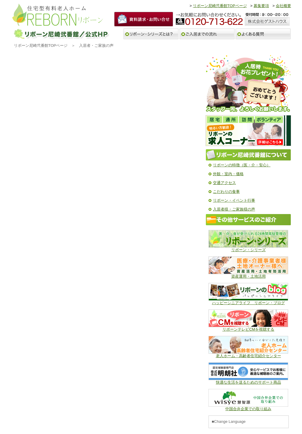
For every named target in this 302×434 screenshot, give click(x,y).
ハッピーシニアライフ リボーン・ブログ (248, 303)
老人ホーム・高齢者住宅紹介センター (248, 356)
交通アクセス (224, 182)
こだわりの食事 (226, 191)
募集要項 (261, 6)
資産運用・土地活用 (248, 276)
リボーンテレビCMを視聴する (248, 329)
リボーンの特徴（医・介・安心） (241, 165)
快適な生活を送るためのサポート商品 (248, 382)
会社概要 (283, 6)
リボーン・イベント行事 (234, 200)
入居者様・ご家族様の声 (234, 209)
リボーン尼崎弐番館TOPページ (220, 6)
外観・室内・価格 (228, 174)
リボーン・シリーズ (248, 250)
